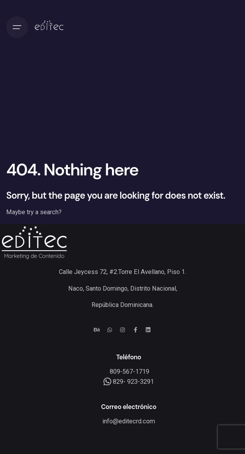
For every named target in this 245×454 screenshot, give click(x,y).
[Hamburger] (17, 27)
